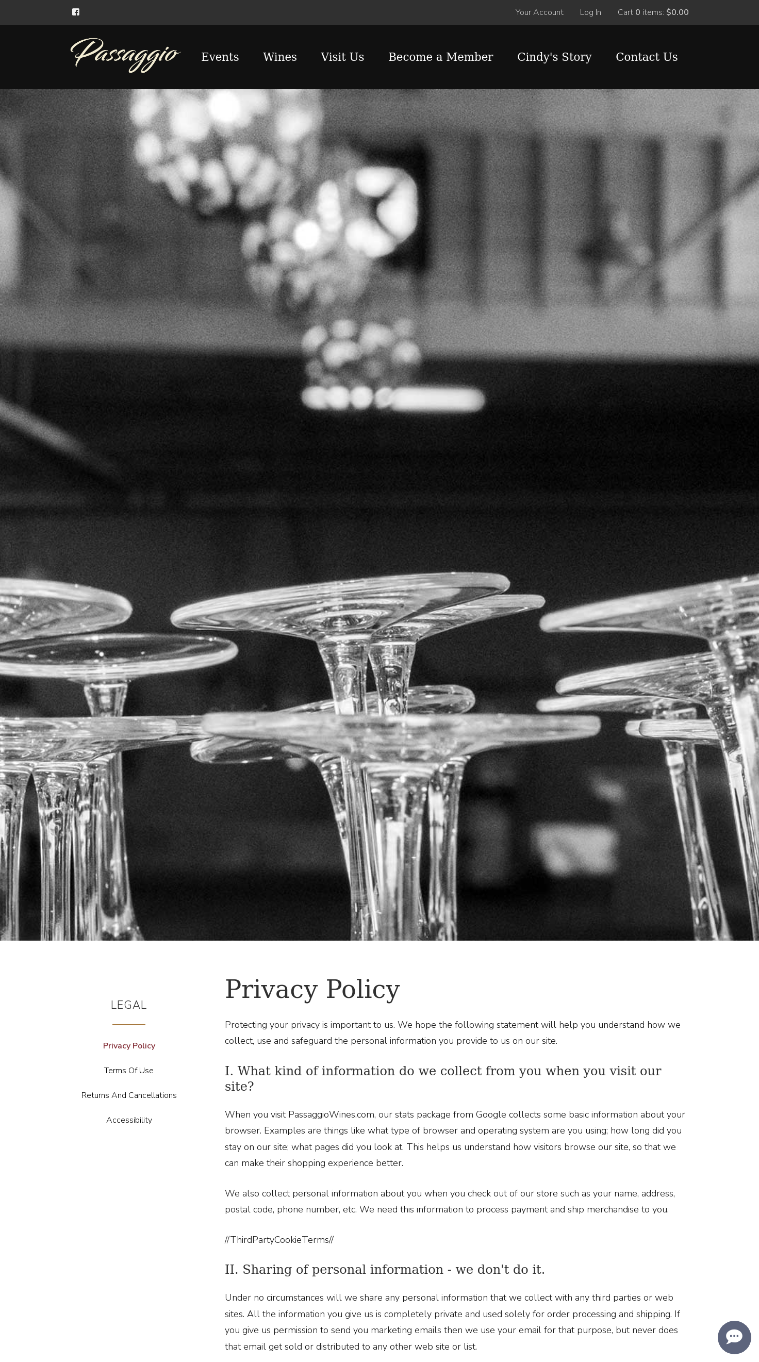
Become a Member (440, 57)
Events (220, 57)
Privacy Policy (129, 1046)
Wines (280, 57)
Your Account (540, 12)
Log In (590, 12)
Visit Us (343, 57)
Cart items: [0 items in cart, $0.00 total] (653, 12)
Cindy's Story (554, 57)
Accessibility (129, 1120)
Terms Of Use (129, 1070)
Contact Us (647, 57)
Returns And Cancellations (129, 1095)
